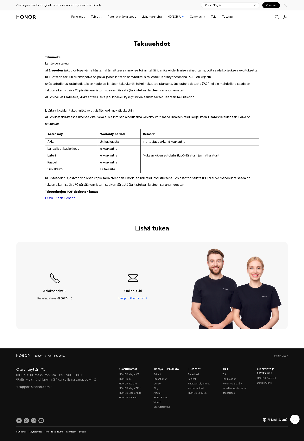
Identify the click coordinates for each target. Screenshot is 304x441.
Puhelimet (78, 16)
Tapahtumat (160, 379)
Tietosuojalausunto (54, 432)
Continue (271, 5)
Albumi (157, 393)
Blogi (156, 388)
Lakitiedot (71, 432)
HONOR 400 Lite (128, 383)
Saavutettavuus (162, 407)
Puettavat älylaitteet (122, 16)
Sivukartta (21, 432)
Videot (157, 402)
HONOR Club (161, 397)
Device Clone (264, 383)
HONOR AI (176, 16)
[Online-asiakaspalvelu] (295, 419)
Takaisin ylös (279, 355)
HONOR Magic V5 (129, 374)
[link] (19, 420)
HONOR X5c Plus (128, 397)
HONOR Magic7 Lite (130, 393)
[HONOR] (23, 355)
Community (197, 16)
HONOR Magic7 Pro (130, 388)
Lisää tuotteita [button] (152, 16)
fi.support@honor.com (131, 298)
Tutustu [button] (227, 16)
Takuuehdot (229, 379)
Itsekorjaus (229, 393)
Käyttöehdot (35, 432)
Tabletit (96, 16)
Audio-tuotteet (196, 388)
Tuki (213, 16)
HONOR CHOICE (197, 393)
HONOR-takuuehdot (60, 198)
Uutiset (157, 383)
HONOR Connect (266, 378)
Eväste (82, 432)
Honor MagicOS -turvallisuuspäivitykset (235, 386)
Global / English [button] (213, 5)
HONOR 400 (125, 379)
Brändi (157, 374)
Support (39, 355)
